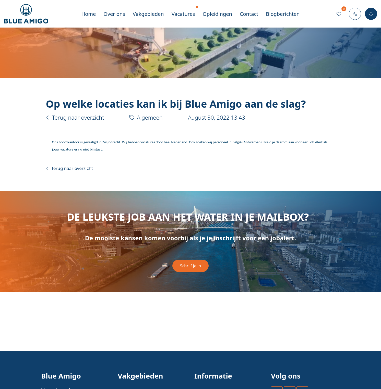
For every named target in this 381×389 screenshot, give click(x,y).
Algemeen (146, 117)
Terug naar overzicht (75, 117)
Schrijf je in (190, 266)
